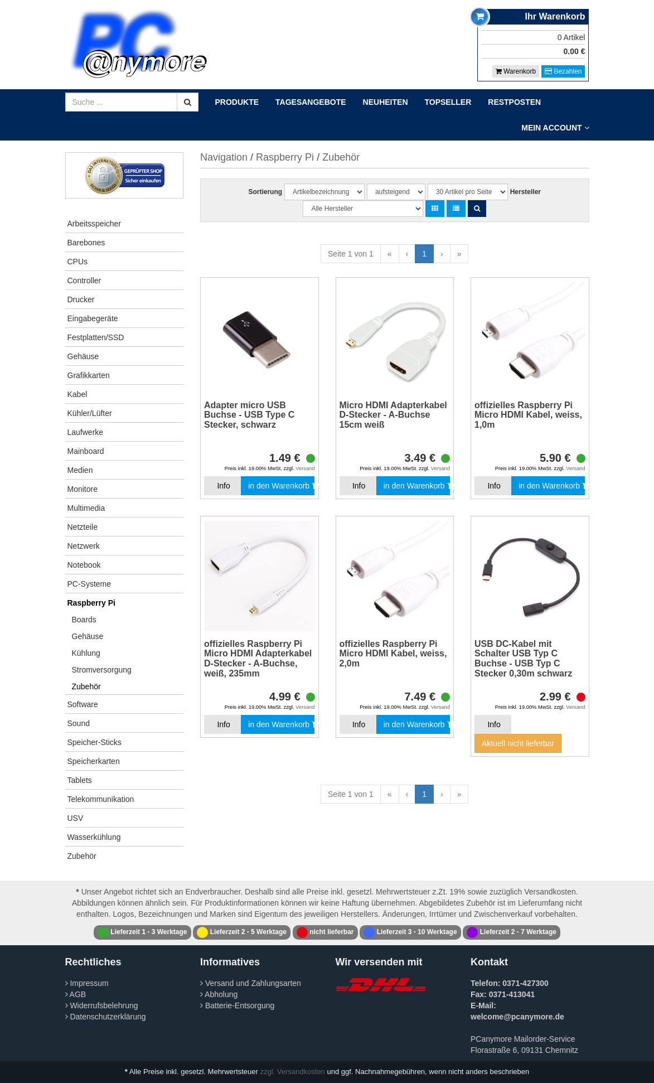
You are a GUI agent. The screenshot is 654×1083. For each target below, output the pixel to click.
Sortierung (265, 192)
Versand (304, 468)
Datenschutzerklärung (105, 1016)
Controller (84, 280)
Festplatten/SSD (95, 337)
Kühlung (86, 653)
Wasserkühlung (94, 837)
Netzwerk (83, 546)
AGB (75, 994)
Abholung (219, 994)
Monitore (82, 489)
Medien (80, 470)
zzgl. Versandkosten (292, 1071)
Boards (84, 619)
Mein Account (555, 127)
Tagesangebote (310, 102)
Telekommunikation (100, 799)
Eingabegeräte (92, 318)
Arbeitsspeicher (94, 223)
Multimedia (86, 508)
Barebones (86, 242)
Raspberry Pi (91, 602)
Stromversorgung (102, 669)
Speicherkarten (93, 761)
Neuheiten (385, 102)
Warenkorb (516, 71)
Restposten (514, 102)
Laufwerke (85, 432)
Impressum (87, 983)
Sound (78, 723)
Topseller (448, 102)
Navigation (224, 157)
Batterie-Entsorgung (237, 1005)
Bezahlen (563, 71)
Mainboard (85, 451)
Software (82, 704)
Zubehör (86, 686)
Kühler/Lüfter (89, 413)
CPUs (77, 261)
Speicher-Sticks (94, 742)
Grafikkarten (88, 375)
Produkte (237, 102)
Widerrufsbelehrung (101, 1005)
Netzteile (82, 527)
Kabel (77, 394)
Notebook (84, 564)
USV (75, 818)
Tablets (79, 780)
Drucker (81, 299)
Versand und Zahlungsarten (250, 983)
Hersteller (525, 192)
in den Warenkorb (281, 485)
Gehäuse (83, 356)
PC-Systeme (89, 583)
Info (223, 485)
